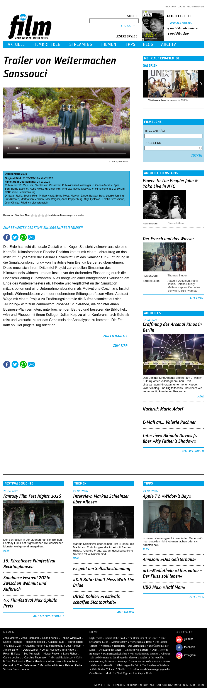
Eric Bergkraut (54, 645)
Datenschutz (164, 685)
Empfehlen (31, 237)
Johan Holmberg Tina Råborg (59, 649)
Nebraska (105, 645)
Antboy (139, 673)
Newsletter (102, 685)
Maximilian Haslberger (78, 185)
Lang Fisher (70, 653)
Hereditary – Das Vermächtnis (130, 645)
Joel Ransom (73, 645)
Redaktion (118, 685)
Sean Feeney (50, 637)
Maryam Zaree (79, 195)
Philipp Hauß (46, 195)
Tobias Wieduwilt (71, 637)
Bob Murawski (32, 653)
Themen (108, 44)
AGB (192, 685)
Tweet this (15, 237)
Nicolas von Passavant (48, 185)
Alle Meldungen (193, 451)
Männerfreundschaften (115, 653)
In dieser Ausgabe (181, 23)
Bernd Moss (62, 195)
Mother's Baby (119, 641)
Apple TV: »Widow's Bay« (167, 496)
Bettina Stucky (186, 284)
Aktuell (16, 44)
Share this (6, 237)
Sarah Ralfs (15, 195)
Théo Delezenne (26, 665)
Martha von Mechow (32, 199)
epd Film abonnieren (184, 28)
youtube (188, 639)
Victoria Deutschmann (16, 669)
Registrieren (195, 6)
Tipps (129, 44)
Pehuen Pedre (73, 665)
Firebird (122, 669)
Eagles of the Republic (152, 657)
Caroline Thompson (35, 657)
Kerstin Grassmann (113, 199)
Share (23, 237)
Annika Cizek (13, 645)
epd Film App (179, 33)
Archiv (168, 44)
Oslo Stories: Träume (103, 669)
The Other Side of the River (143, 637)
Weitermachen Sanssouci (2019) (168, 100)
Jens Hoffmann (30, 637)
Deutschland (12, 173)
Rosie (149, 673)
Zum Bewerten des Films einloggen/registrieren (43, 227)
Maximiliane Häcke (51, 665)
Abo (167, 6)
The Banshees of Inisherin (156, 665)
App (173, 6)
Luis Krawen (12, 199)
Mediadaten (134, 685)
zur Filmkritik (115, 336)
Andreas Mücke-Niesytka (76, 188)
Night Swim (95, 637)
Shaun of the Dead (115, 637)
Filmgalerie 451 (104, 188)
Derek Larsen (30, 649)
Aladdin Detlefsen (179, 280)
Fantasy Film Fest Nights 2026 (32, 496)
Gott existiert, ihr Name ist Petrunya (108, 661)
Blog (148, 44)
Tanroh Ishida (75, 641)
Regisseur (152, 143)
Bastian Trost (97, 195)
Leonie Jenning (115, 195)
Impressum (181, 685)
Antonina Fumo (33, 645)
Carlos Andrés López (107, 185)
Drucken (39, 237)
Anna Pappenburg (72, 199)
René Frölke (37, 188)
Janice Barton (11, 649)
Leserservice (126, 36)
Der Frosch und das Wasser (168, 239)
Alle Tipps (197, 597)
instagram (190, 655)
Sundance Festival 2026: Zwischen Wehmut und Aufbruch (26, 583)
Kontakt (148, 685)
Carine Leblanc (12, 657)
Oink (154, 649)
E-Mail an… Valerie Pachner (169, 422)
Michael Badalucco (62, 657)
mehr (200, 396)
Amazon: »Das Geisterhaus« (170, 559)
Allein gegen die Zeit (128, 665)
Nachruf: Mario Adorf (163, 409)
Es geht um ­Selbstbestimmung (101, 568)
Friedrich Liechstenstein (34, 202)
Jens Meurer (10, 637)
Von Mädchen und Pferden (144, 653)
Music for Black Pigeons (119, 673)
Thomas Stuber (177, 275)
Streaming (80, 44)
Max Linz (13, 185)
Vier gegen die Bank (141, 641)
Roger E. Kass (11, 653)
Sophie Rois (30, 195)
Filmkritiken (46, 44)
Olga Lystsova (92, 199)
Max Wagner (53, 199)
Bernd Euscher (19, 188)
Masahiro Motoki (35, 641)
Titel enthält (155, 130)
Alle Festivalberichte (48, 616)
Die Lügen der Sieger (110, 649)
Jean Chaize (12, 202)
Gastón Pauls (56, 641)
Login (181, 6)
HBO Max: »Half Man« (164, 587)
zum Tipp (120, 345)
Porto (157, 661)
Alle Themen (125, 612)
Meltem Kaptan (177, 287)
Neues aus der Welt (141, 661)
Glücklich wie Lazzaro (136, 649)
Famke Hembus (35, 661)
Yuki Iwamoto (189, 290)
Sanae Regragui (12, 641)
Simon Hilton (176, 223)
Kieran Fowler (52, 653)
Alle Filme (197, 298)
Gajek (51, 188)
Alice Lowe (54, 661)
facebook (189, 647)
